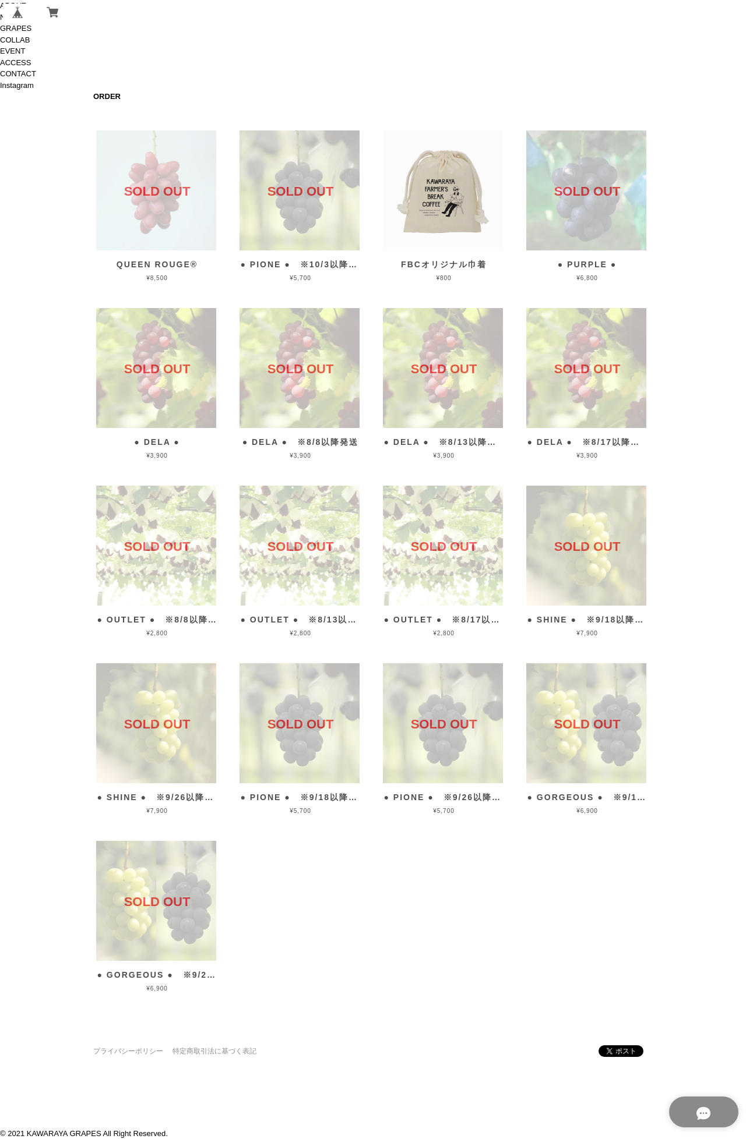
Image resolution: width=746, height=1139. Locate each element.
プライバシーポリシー (128, 1051)
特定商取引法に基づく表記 (214, 1051)
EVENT (12, 51)
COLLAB (15, 40)
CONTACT (18, 73)
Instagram (17, 85)
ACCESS (15, 62)
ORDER (107, 96)
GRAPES (15, 28)
